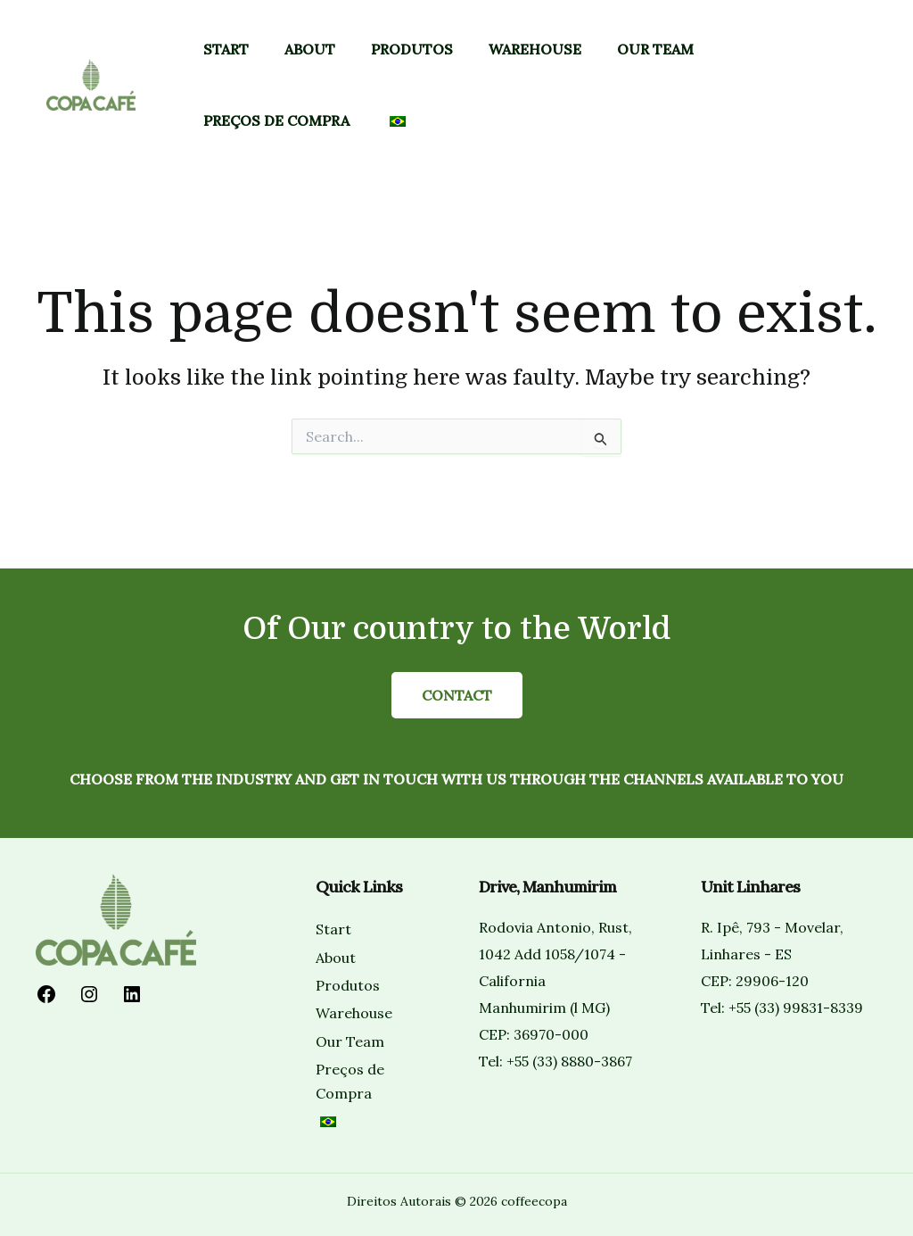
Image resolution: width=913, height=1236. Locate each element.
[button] (830, 85)
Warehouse (535, 49)
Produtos (412, 49)
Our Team (655, 49)
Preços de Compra (276, 120)
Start (226, 49)
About (309, 49)
